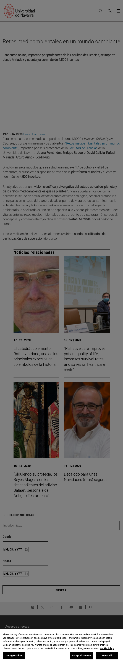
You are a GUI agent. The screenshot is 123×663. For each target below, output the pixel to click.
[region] (61, 646)
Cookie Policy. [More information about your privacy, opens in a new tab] (107, 648)
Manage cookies (14, 655)
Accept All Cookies (81, 655)
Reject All (106, 655)
